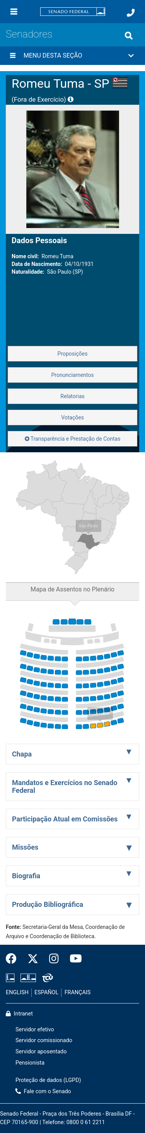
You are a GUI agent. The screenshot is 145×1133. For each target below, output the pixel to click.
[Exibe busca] (128, 35)
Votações (72, 417)
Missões (25, 847)
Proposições (73, 354)
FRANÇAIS (78, 992)
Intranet (19, 1013)
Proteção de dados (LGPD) (48, 1080)
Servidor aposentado (41, 1051)
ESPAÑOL (46, 992)
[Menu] (14, 11)
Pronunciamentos (72, 375)
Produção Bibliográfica (47, 904)
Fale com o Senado (43, 1091)
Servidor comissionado (43, 1040)
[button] (72, 55)
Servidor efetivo (34, 1029)
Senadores (29, 34)
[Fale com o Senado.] (130, 12)
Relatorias (72, 396)
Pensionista (29, 1063)
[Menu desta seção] (12, 55)
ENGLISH (17, 992)
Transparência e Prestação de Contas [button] (73, 439)
